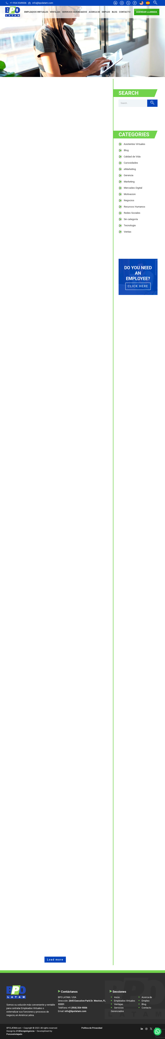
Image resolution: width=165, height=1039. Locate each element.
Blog (114, 12)
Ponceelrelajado (14, 1034)
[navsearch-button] (154, 3)
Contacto (124, 12)
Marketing (129, 181)
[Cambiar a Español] (148, 3)
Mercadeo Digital (133, 187)
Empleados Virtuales (36, 12)
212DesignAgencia (25, 1031)
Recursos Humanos (134, 206)
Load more (55, 959)
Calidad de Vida (132, 156)
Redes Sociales (132, 212)
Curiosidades (131, 162)
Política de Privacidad (91, 1028)
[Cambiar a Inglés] (141, 3)
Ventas (127, 231)
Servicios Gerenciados (74, 12)
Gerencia (128, 175)
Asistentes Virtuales (134, 144)
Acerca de (94, 12)
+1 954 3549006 (16, 3)
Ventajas (55, 12)
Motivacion (130, 194)
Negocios (129, 200)
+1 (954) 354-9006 (77, 1007)
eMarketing (130, 169)
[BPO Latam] (16, 992)
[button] (157, 1031)
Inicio (117, 997)
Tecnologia (130, 225)
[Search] (133, 103)
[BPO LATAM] (12, 11)
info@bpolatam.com (40, 3)
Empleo (106, 12)
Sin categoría (131, 219)
